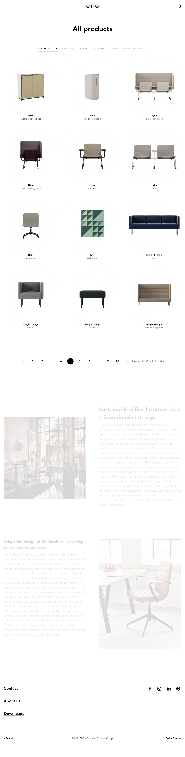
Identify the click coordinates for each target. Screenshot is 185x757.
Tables (83, 48)
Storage (98, 48)
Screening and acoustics (128, 48)
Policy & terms (173, 738)
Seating (68, 48)
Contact (11, 688)
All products (48, 48)
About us (12, 701)
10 (117, 361)
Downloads (14, 713)
